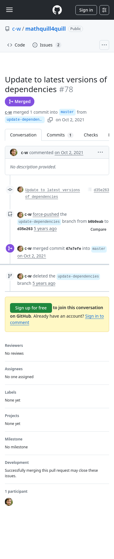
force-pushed (46, 214)
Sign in (86, 10)
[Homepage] (57, 10)
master (67, 112)
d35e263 (101, 190)
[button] (100, 151)
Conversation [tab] (23, 135)
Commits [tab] (63, 135)
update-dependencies (26, 120)
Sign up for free (31, 308)
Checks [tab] (91, 135)
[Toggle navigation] (9, 9)
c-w (16, 28)
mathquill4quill (45, 28)
